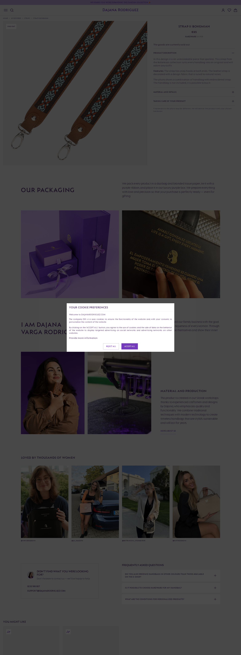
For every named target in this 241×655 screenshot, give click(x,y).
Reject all (111, 346)
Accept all (129, 346)
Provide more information (83, 338)
